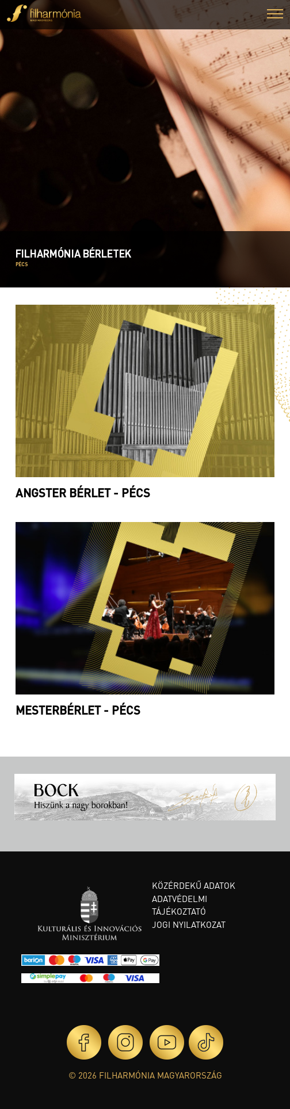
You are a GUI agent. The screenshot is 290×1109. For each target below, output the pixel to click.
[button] (275, 15)
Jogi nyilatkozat (189, 924)
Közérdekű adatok (193, 885)
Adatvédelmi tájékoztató (179, 905)
